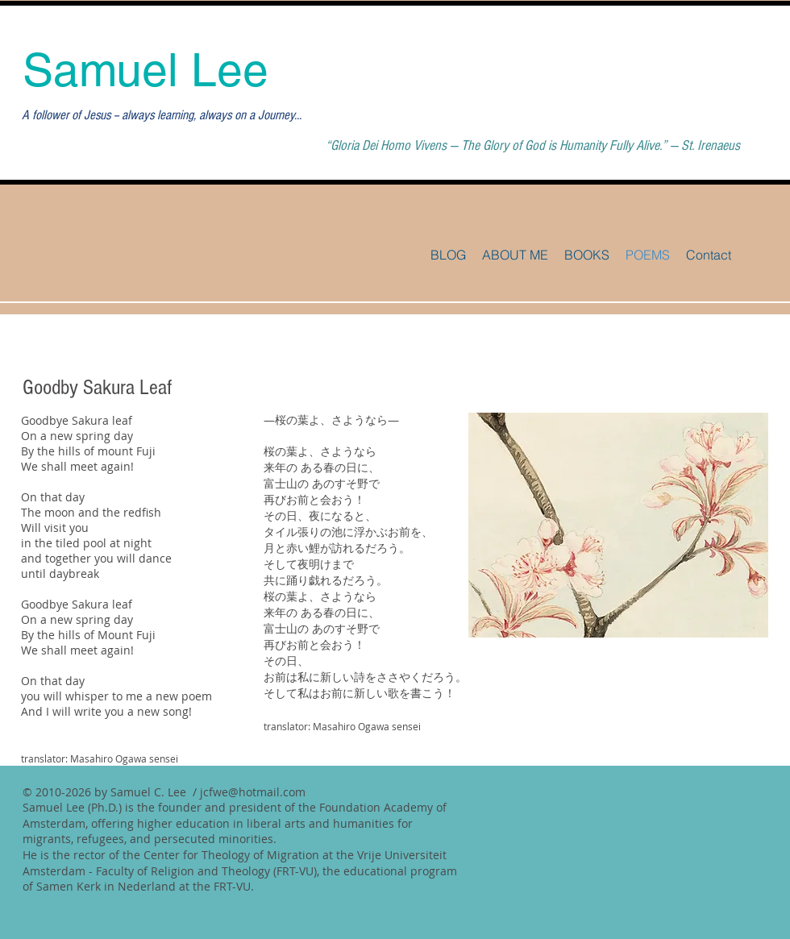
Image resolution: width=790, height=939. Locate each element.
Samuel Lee (145, 70)
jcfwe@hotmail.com (253, 792)
